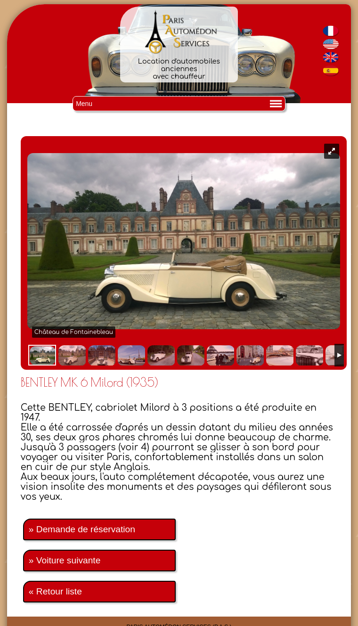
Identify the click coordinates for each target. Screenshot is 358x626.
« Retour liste (55, 591)
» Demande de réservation (82, 529)
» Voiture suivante (65, 560)
